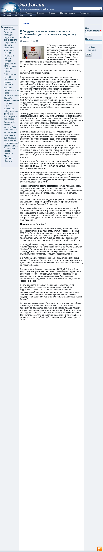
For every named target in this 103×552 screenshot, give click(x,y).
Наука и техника (67, 13)
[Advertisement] (51, 437)
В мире (52, 13)
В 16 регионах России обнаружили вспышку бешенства (11, 79)
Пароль (89, 39)
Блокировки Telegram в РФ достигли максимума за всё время (11, 113)
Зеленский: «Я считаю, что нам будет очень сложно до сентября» (10, 127)
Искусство (84, 13)
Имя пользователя (93, 29)
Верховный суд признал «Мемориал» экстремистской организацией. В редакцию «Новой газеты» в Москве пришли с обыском (11, 148)
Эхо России (31, 5)
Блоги (18, 13)
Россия (29, 13)
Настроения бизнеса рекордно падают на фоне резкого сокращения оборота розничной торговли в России (10, 41)
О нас (30, 15)
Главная (7, 13)
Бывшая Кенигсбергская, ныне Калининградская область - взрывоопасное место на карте (12, 96)
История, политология (13, 15)
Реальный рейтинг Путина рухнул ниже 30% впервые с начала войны (10, 63)
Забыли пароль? (92, 48)
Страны (40, 13)
